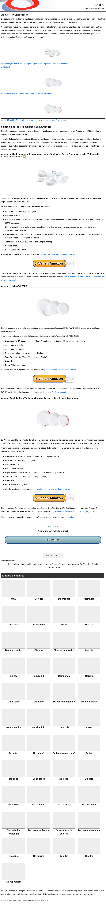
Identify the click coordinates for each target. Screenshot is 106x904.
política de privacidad (34, 900)
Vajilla (99, 5)
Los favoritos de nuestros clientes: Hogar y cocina (74, 511)
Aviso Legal (44, 900)
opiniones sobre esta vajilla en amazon (58, 254)
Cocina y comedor (59, 392)
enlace (72, 517)
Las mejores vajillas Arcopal (15, 15)
